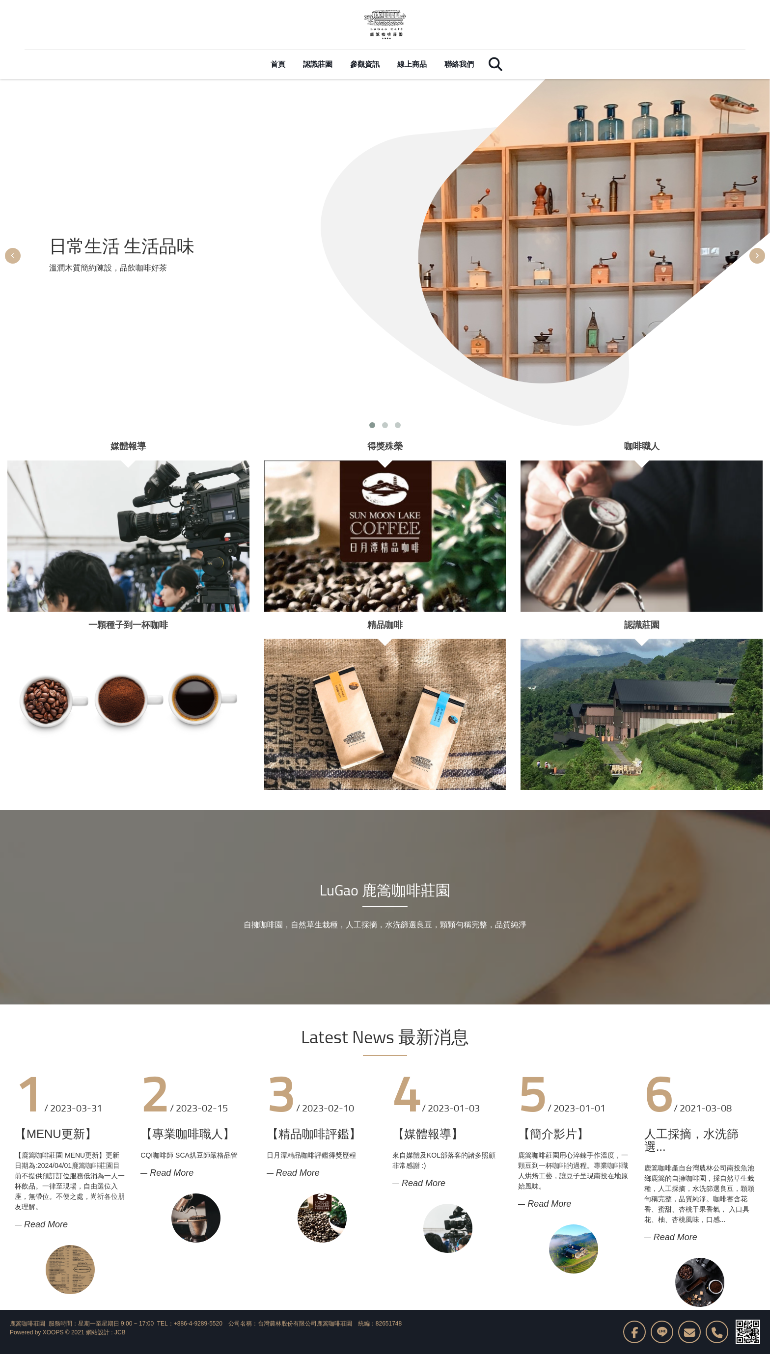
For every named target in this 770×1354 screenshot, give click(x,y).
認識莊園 (317, 64)
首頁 (278, 64)
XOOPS (53, 1332)
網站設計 (98, 1332)
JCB (120, 1332)
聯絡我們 (459, 64)
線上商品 (412, 64)
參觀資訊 (365, 64)
